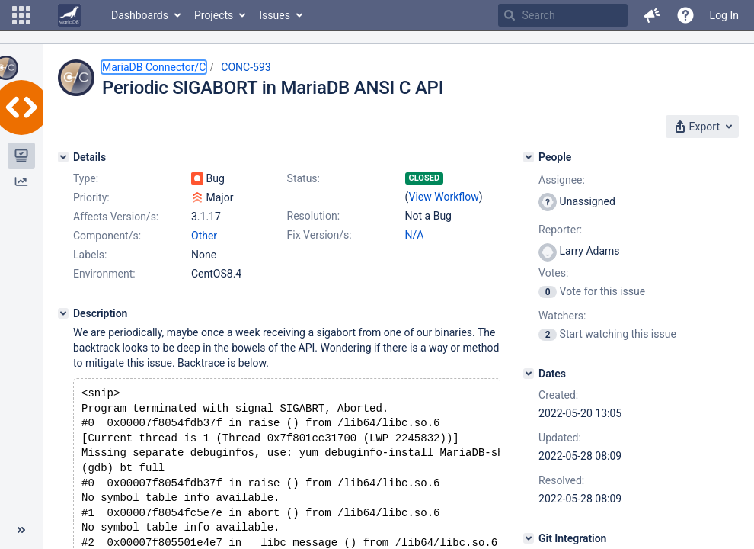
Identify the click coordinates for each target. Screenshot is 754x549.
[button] (21, 15)
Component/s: (107, 236)
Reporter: (560, 229)
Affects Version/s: (115, 216)
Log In (724, 15)
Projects (213, 15)
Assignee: (561, 180)
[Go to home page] (69, 15)
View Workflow (444, 197)
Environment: (104, 274)
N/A (414, 235)
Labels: (90, 255)
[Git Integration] (528, 538)
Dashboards (139, 15)
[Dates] (528, 373)
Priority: (91, 197)
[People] (528, 157)
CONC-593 (245, 67)
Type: (85, 178)
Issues (274, 15)
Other (204, 236)
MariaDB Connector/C (154, 67)
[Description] (63, 313)
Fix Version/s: (319, 235)
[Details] (63, 157)
